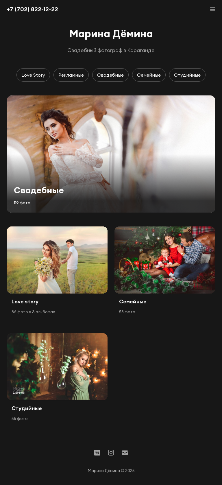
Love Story (33, 75)
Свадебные (110, 75)
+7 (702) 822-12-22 (32, 9)
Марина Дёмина (111, 33)
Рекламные (71, 75)
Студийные (187, 75)
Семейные (149, 75)
